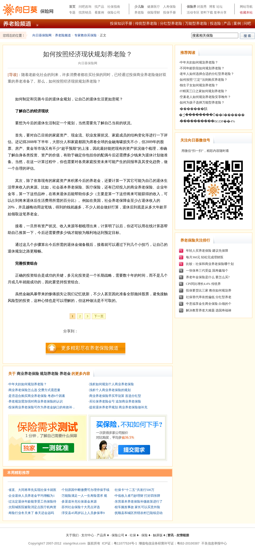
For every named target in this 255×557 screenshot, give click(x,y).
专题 (72, 12)
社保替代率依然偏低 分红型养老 (208, 297)
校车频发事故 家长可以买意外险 (137, 507)
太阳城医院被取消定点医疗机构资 (32, 507)
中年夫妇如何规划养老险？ (27, 384)
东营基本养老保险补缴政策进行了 (139, 501)
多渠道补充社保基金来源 (79, 501)
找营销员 (85, 12)
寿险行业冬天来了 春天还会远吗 (31, 513)
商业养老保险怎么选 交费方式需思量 (34, 390)
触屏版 (159, 535)
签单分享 (220, 12)
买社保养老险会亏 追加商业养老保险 (115, 401)
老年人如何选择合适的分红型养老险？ (207, 74)
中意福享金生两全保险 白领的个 (208, 304)
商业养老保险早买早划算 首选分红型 (115, 396)
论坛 (219, 6)
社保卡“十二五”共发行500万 (134, 490)
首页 (72, 6)
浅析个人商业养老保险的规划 (110, 390)
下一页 (99, 316)
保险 (145, 535)
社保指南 (113, 6)
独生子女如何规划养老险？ (199, 85)
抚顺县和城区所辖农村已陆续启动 (139, 513)
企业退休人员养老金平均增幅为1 (31, 496)
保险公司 (113, 12)
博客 (212, 6)
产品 (227, 23)
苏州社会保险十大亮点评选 (81, 507)
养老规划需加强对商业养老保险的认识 (35, 401)
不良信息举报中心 (214, 543)
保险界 (191, 6)
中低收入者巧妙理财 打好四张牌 (137, 496)
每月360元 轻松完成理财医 (204, 257)
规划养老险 (49, 374)
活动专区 (193, 12)
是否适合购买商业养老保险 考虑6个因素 (36, 396)
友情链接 (182, 535)
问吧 (247, 23)
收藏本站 (246, 12)
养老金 (65, 374)
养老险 (139, 12)
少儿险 (139, 6)
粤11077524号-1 (125, 543)
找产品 (99, 6)
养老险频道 (63, 35)
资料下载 (206, 12)
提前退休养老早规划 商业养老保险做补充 (118, 407)
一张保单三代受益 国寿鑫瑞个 (207, 270)
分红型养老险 (171, 23)
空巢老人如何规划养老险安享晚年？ (205, 97)
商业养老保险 (28, 374)
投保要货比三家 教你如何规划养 (208, 290)
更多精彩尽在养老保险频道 (89, 348)
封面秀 (202, 6)
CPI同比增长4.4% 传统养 (203, 284)
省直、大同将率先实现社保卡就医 (32, 490)
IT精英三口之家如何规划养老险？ (203, 91)
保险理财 (153, 12)
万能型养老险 (196, 23)
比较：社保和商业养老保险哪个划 (210, 264)
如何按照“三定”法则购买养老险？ (203, 80)
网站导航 (246, 6)
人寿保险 (169, 6)
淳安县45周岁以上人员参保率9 (83, 513)
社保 (134, 535)
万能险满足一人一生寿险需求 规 (84, 496)
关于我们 (72, 535)
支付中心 (87, 535)
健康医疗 (153, 6)
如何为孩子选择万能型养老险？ (202, 102)
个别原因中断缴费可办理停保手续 (85, 490)
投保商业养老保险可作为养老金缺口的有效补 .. (41, 407)
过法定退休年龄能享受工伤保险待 (32, 501)
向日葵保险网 (42, 35)
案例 (237, 23)
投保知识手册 (121, 23)
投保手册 (169, 12)
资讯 (170, 535)
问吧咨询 (85, 6)
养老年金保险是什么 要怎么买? (208, 277)
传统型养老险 (146, 23)
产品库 (103, 535)
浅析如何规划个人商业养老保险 (111, 384)
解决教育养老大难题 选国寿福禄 (208, 310)
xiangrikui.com (74, 543)
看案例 (99, 12)
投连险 (215, 23)
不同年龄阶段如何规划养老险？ (202, 68)
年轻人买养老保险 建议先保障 (207, 250)
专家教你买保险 (85, 35)
